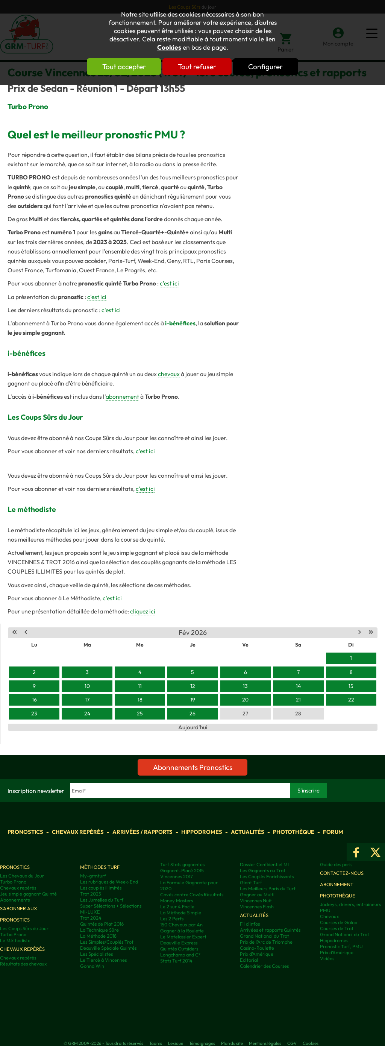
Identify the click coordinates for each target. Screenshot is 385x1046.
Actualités (247, 831)
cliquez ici (142, 611)
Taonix (155, 1043)
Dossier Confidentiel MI (264, 864)
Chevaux (329, 916)
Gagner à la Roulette (182, 931)
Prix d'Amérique (256, 954)
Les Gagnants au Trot (262, 870)
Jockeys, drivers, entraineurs (350, 904)
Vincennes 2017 (176, 876)
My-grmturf (93, 876)
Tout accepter (123, 66)
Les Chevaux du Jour (22, 876)
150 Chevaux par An (181, 925)
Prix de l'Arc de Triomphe (266, 942)
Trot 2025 (90, 894)
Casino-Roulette (257, 948)
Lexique (175, 1043)
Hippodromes (201, 831)
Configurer (266, 66)
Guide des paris (336, 864)
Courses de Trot (336, 928)
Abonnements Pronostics (192, 767)
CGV (292, 1043)
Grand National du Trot (264, 936)
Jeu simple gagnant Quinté (28, 894)
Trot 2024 (91, 918)
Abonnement (336, 884)
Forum (333, 831)
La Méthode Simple (180, 912)
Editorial (249, 960)
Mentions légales (265, 1043)
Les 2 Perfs (171, 918)
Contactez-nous (342, 873)
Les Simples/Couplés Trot (106, 942)
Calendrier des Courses (264, 966)
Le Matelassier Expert (183, 937)
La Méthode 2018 (98, 936)
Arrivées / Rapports (142, 831)
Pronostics (25, 831)
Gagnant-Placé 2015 (182, 870)
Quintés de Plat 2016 (102, 924)
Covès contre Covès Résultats (191, 894)
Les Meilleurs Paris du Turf (268, 888)
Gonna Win (92, 966)
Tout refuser (197, 66)
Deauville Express (178, 943)
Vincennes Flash (257, 906)
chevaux (169, 374)
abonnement (122, 396)
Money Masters (176, 900)
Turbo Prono (13, 882)
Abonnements (15, 900)
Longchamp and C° (180, 955)
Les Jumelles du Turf (101, 900)
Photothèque (293, 831)
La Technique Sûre (99, 930)
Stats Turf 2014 (176, 961)
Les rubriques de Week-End (109, 882)
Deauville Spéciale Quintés (108, 948)
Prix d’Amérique (336, 952)
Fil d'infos (250, 924)
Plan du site (232, 1043)
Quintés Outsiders (179, 949)
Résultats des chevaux (23, 964)
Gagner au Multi (257, 894)
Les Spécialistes (96, 954)
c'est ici (169, 283)
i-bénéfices (180, 323)
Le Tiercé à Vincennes (103, 960)
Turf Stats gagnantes (182, 864)
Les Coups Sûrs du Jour (24, 928)
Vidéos (327, 958)
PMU (325, 910)
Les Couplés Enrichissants (267, 876)
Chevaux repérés (78, 831)
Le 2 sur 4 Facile (177, 906)
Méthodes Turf (100, 867)
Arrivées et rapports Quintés (270, 930)
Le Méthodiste (15, 940)
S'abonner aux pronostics (18, 914)
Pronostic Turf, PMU (341, 946)
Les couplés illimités (100, 888)
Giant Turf (251, 882)
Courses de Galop (338, 922)
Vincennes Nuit (256, 900)
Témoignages (202, 1043)
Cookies (169, 47)
